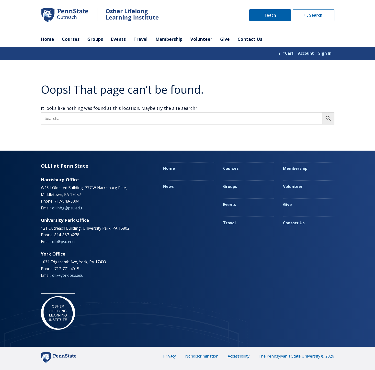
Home (47, 39)
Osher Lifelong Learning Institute (132, 14)
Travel (141, 39)
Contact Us (250, 39)
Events (118, 39)
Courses (71, 39)
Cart (286, 53)
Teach (270, 15)
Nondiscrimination (201, 356)
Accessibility (239, 356)
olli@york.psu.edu (67, 275)
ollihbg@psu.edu (67, 208)
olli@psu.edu (63, 241)
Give (225, 39)
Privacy (169, 356)
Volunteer (201, 39)
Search (315, 15)
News (168, 186)
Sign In (324, 53)
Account (306, 53)
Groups (95, 39)
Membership (168, 39)
